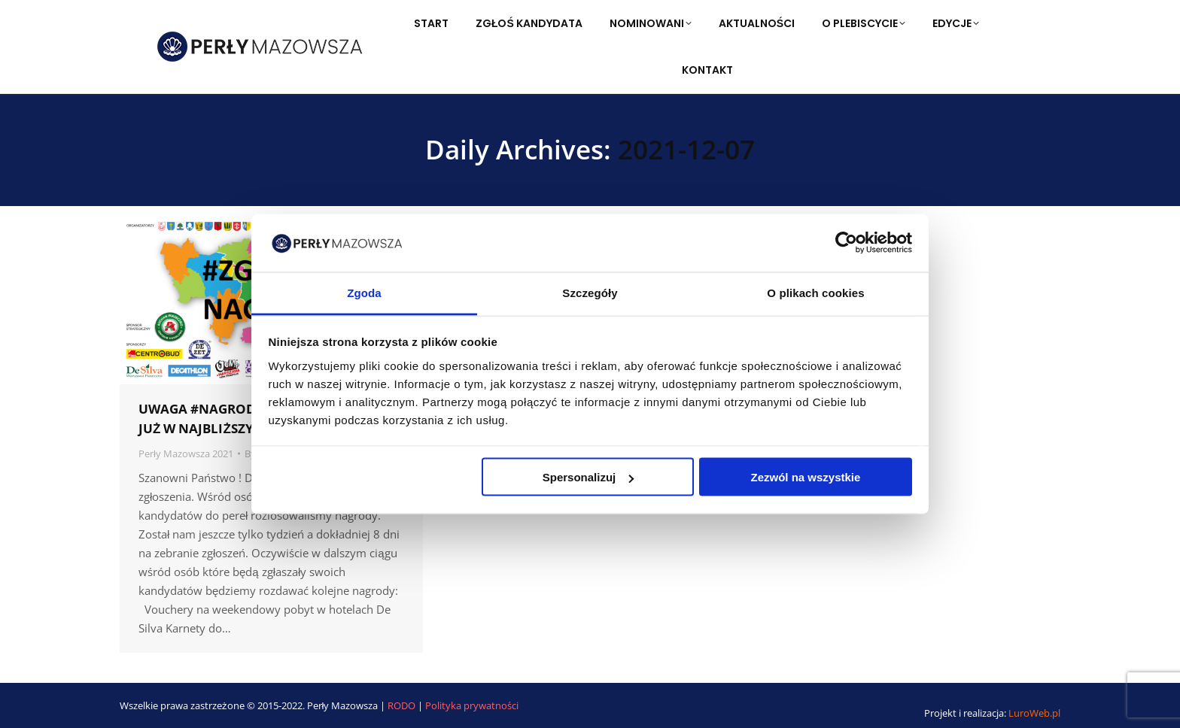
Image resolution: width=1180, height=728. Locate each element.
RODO (403, 705)
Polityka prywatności (472, 705)
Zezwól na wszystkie (805, 477)
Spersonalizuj (588, 477)
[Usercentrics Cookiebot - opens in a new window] (846, 243)
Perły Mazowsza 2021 (185, 453)
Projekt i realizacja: (992, 713)
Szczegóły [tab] (589, 292)
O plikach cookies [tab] (815, 292)
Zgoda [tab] (364, 292)
